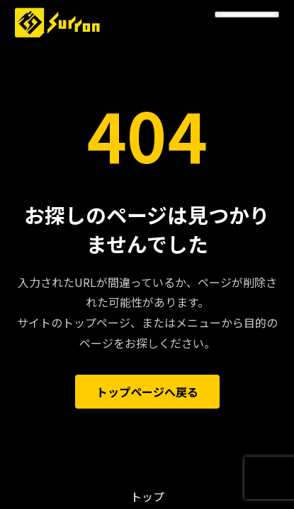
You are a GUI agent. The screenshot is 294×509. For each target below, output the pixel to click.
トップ (147, 496)
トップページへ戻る (147, 391)
